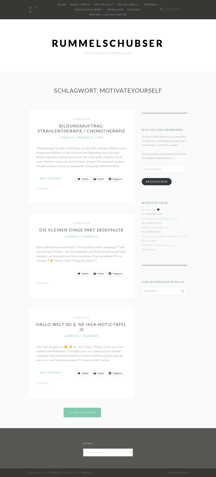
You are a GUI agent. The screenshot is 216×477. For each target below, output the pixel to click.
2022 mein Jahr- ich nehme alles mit (160, 218)
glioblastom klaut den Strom (155, 227)
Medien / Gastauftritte (108, 14)
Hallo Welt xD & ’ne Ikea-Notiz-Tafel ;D (81, 327)
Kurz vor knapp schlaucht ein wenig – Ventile (164, 236)
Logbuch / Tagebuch (76, 137)
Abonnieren (157, 181)
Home (62, 4)
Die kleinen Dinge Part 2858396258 (81, 229)
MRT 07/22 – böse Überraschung (158, 245)
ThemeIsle (85, 473)
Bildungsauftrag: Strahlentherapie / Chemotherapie (81, 128)
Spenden (150, 4)
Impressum (115, 9)
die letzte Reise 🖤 (151, 210)
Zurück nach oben (177, 473)
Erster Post (104, 4)
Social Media (128, 4)
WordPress (55, 473)
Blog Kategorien (88, 9)
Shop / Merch (80, 4)
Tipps (99, 137)
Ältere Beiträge (82, 412)
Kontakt (134, 9)
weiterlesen (48, 178)
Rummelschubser (108, 43)
